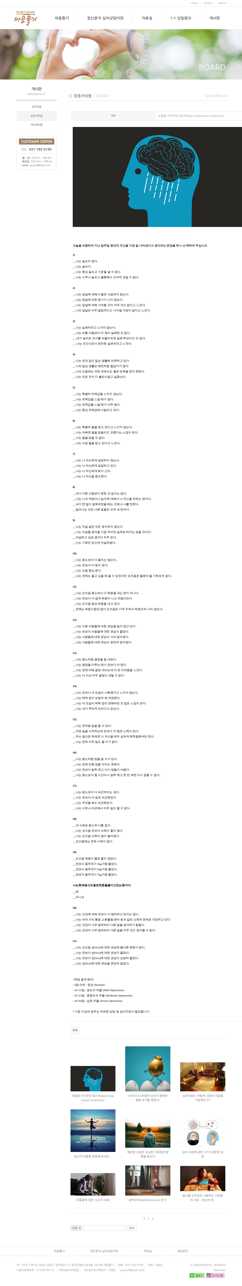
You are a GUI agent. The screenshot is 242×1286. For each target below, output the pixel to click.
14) (75, 687)
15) (75, 720)
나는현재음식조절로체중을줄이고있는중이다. (102, 886)
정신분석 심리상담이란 (105, 18)
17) (75, 787)
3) (74, 322)
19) (75, 853)
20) (75, 909)
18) (75, 820)
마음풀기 (62, 18)
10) (75, 554)
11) (75, 588)
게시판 (214, 18)
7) (74, 455)
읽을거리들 (36, 117)
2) (74, 289)
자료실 (147, 18)
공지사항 (36, 108)
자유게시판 (36, 126)
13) (75, 654)
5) (74, 388)
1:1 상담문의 (180, 18)
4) (74, 355)
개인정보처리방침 (69, 1271)
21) (75, 942)
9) (74, 521)
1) (74, 256)
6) (74, 422)
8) (74, 488)
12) (75, 621)
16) (75, 753)
